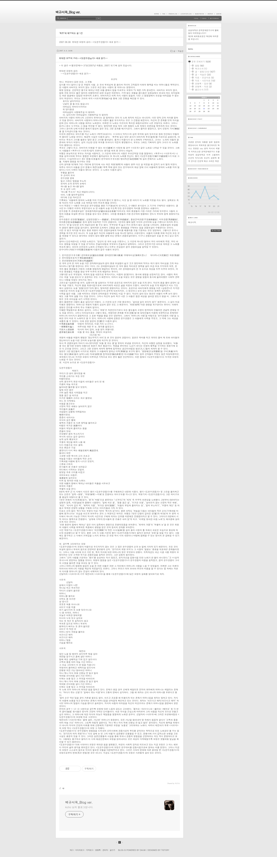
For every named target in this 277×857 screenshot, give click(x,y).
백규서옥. (192, 222)
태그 (71, 850)
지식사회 (199, 158)
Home (157, 13)
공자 (206, 148)
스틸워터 (216, 154)
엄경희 (217, 142)
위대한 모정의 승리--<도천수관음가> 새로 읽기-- (96, 41)
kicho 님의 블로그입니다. (79, 807)
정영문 (196, 148)
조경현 (191, 142)
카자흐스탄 (196, 151)
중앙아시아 (193, 145)
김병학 (214, 158)
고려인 (211, 161)
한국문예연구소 (208, 151)
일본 (211, 142)
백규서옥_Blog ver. (68, 12)
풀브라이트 (212, 145)
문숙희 (198, 142)
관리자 (105, 850)
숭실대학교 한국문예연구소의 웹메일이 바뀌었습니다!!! (203, 31)
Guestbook (199, 13)
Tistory (165, 850)
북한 (217, 161)
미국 (208, 154)
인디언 (194, 161)
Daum (143, 850)
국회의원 (202, 145)
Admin (210, 13)
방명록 (98, 850)
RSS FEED (219, 230)
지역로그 (89, 850)
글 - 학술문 (178, 51)
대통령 (205, 142)
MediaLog (173, 13)
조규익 (207, 158)
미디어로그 (79, 850)
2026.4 (204, 97)
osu (201, 148)
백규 (206, 161)
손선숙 (191, 158)
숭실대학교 (200, 154)
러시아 (212, 148)
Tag (163, 13)
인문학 (200, 161)
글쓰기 (112, 850)
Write (218, 13)
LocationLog (186, 13)
